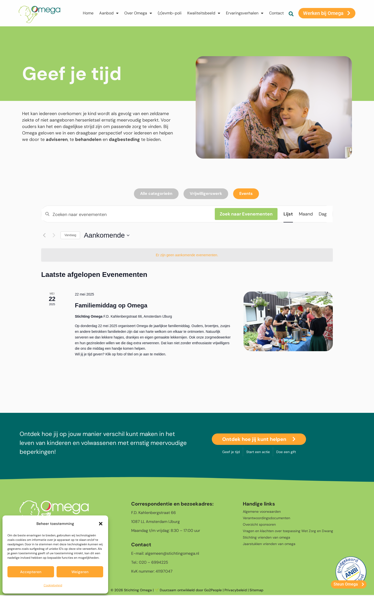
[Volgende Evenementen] (54, 236)
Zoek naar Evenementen (246, 215)
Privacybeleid (235, 591)
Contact (276, 13)
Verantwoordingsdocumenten (266, 518)
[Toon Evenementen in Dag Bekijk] (323, 215)
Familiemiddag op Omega (111, 306)
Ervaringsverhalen (244, 13)
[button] (100, 523)
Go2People (213, 591)
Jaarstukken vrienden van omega (269, 544)
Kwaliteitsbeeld (203, 13)
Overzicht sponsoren (259, 525)
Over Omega (138, 13)
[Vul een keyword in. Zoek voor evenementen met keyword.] (128, 215)
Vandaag (70, 236)
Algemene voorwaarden (262, 512)
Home (87, 13)
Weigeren (80, 571)
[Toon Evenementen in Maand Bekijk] (306, 215)
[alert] (187, 256)
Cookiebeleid (53, 585)
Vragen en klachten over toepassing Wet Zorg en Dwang (288, 531)
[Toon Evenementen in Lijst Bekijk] (288, 215)
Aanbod (108, 13)
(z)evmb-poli (169, 13)
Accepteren (30, 571)
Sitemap (256, 591)
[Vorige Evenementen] (44, 236)
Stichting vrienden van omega (266, 538)
